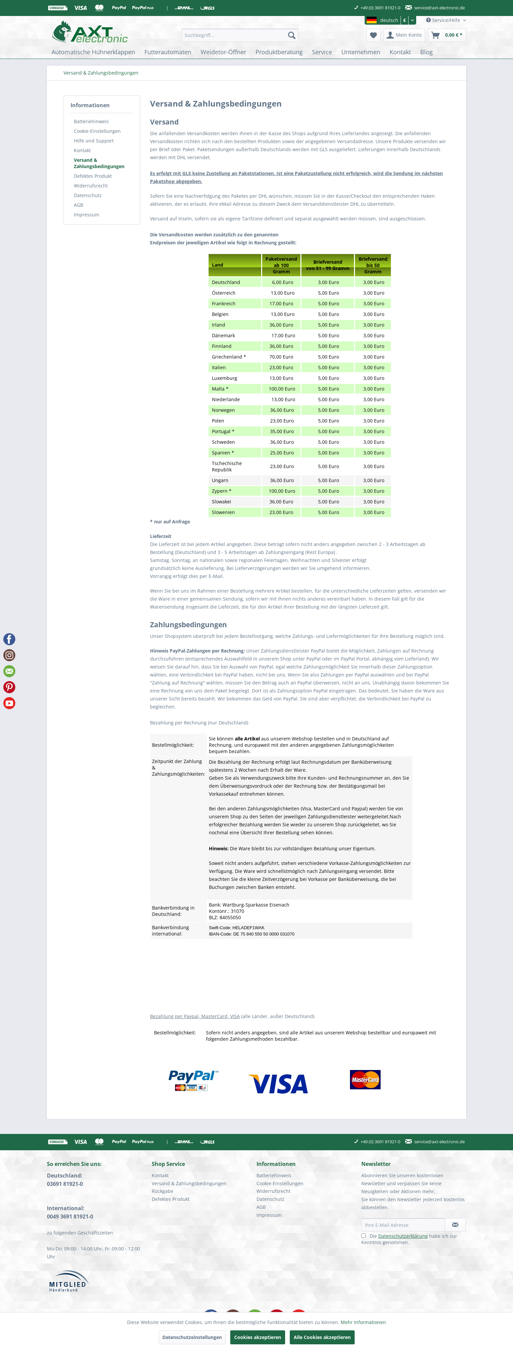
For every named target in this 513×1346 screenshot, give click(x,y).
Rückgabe (162, 1191)
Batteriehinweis (91, 121)
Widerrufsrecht (91, 185)
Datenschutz (88, 195)
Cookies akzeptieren (257, 1337)
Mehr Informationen (363, 1322)
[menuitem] (240, 35)
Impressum (86, 214)
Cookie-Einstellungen (97, 131)
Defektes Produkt (93, 176)
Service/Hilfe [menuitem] (443, 20)
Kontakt (82, 150)
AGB (78, 205)
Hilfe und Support (94, 140)
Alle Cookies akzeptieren (322, 1337)
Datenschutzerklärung (403, 1236)
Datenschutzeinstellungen (192, 1337)
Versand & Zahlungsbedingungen (99, 163)
